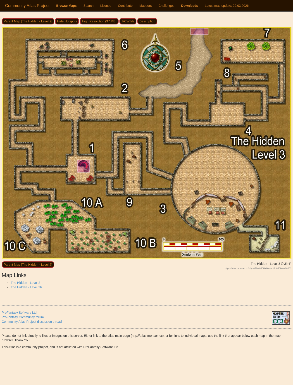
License (105, 5)
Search (88, 5)
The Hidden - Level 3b (26, 287)
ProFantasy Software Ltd (19, 312)
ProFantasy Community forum (23, 317)
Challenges (166, 5)
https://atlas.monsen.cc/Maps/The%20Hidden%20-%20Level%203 (258, 268)
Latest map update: (227, 5)
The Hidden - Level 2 (25, 283)
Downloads (189, 5)
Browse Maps (66, 5)
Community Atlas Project (27, 5)
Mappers (145, 5)
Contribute (125, 5)
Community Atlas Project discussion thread (32, 321)
